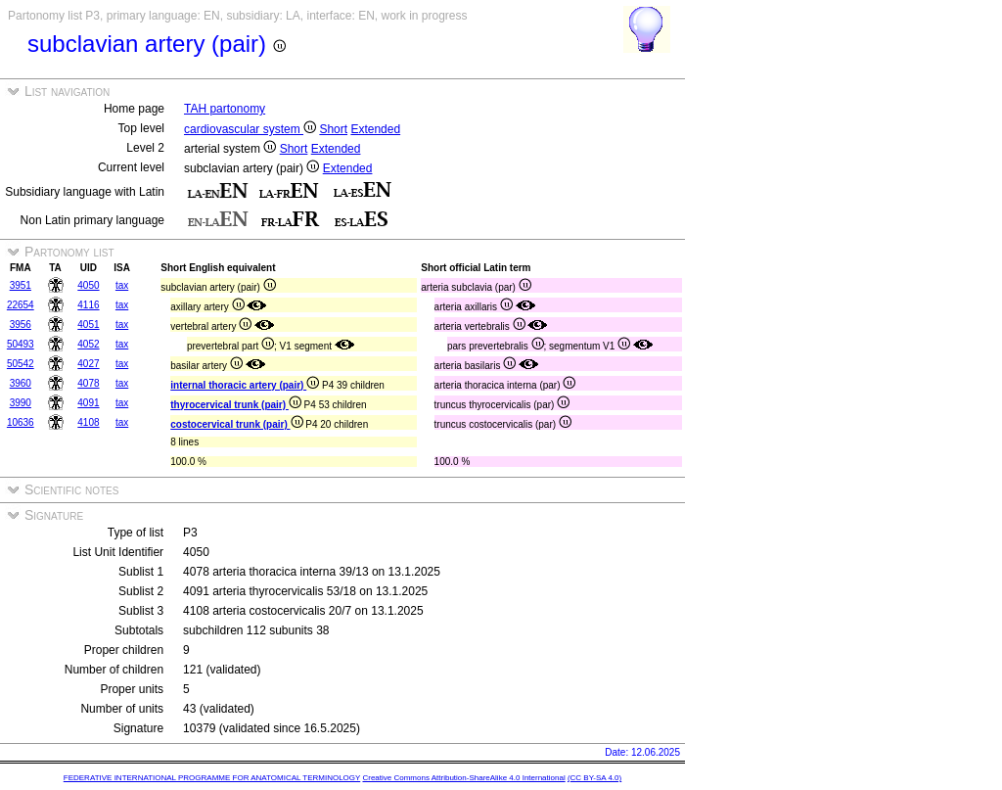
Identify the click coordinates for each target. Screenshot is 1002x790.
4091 (88, 402)
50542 (20, 363)
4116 (88, 305)
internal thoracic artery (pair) (244, 385)
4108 (88, 422)
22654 (20, 305)
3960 (20, 383)
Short (333, 129)
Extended (375, 129)
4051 (88, 324)
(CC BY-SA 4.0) (594, 777)
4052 (88, 344)
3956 (20, 324)
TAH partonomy (224, 109)
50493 (20, 344)
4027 (88, 363)
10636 (20, 422)
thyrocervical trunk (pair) (235, 404)
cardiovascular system (250, 129)
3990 (20, 402)
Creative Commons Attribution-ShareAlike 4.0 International (463, 777)
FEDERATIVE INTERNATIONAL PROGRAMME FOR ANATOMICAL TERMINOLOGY (212, 777)
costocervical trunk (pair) (236, 424)
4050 (88, 285)
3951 (20, 285)
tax (121, 285)
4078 (88, 383)
